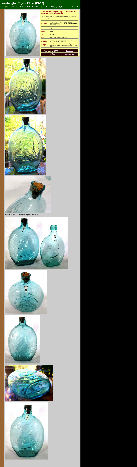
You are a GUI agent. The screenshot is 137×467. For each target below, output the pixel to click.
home (3, 6)
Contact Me (75, 6)
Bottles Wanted (36, 6)
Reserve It (69, 51)
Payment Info (69, 54)
